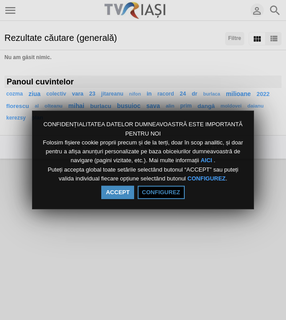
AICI (207, 160)
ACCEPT (117, 192)
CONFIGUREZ (206, 178)
